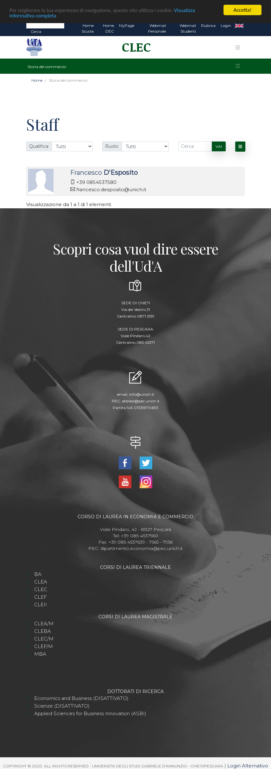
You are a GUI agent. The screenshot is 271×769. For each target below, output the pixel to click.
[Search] (45, 25)
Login (226, 24)
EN (239, 25)
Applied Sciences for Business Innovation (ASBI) (90, 713)
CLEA (40, 581)
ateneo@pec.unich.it (141, 400)
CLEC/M (44, 638)
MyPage (126, 24)
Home (36, 79)
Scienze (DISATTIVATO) (62, 705)
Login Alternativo (247, 765)
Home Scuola (88, 27)
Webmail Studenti (188, 27)
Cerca (36, 30)
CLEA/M (44, 623)
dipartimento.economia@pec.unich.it (141, 548)
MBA (40, 653)
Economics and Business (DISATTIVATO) (81, 698)
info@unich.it (141, 393)
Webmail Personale (157, 27)
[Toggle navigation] (238, 46)
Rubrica (208, 24)
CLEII (40, 604)
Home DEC (108, 27)
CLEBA (42, 630)
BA (37, 573)
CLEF (40, 596)
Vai (219, 145)
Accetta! (243, 9)
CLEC (40, 589)
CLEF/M (43, 646)
